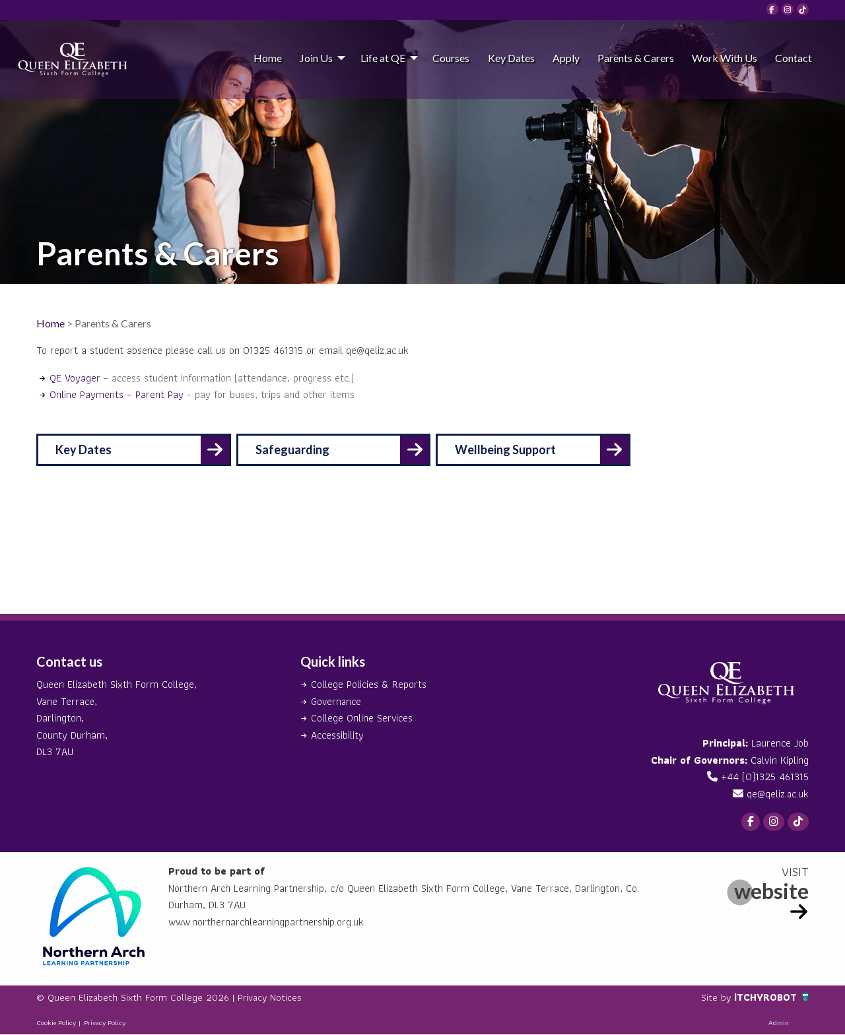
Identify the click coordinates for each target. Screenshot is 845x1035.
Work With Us (724, 57)
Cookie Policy (56, 1024)
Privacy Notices (274, 998)
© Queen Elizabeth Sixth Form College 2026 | (138, 998)
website (771, 891)
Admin (778, 1024)
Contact (793, 57)
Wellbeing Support (512, 449)
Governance (336, 701)
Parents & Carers (635, 57)
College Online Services (362, 718)
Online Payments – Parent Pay (117, 394)
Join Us (316, 57)
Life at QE (382, 57)
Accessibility (337, 735)
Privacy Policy (104, 1024)
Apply (566, 57)
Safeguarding (296, 449)
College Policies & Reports (368, 684)
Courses (450, 57)
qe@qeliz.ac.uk (777, 793)
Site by (715, 998)
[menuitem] (267, 57)
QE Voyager (75, 378)
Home (268, 57)
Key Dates (511, 57)
